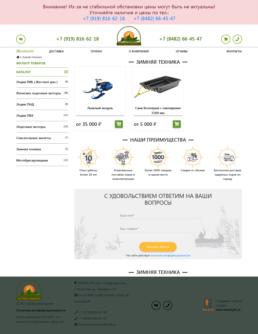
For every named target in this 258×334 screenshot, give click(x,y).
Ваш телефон (129, 229)
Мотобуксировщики (42, 160)
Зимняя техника (42, 149)
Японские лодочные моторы (42, 93)
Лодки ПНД (42, 104)
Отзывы (182, 51)
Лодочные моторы (42, 126)
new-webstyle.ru (228, 309)
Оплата (96, 51)
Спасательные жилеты (42, 137)
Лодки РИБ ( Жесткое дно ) (42, 81)
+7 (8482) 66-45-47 (154, 18)
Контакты (234, 51)
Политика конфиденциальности (41, 310)
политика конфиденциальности (170, 255)
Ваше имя (127, 215)
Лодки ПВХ (42, 115)
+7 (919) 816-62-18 (104, 18)
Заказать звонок (158, 246)
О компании (139, 51)
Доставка (56, 51)
